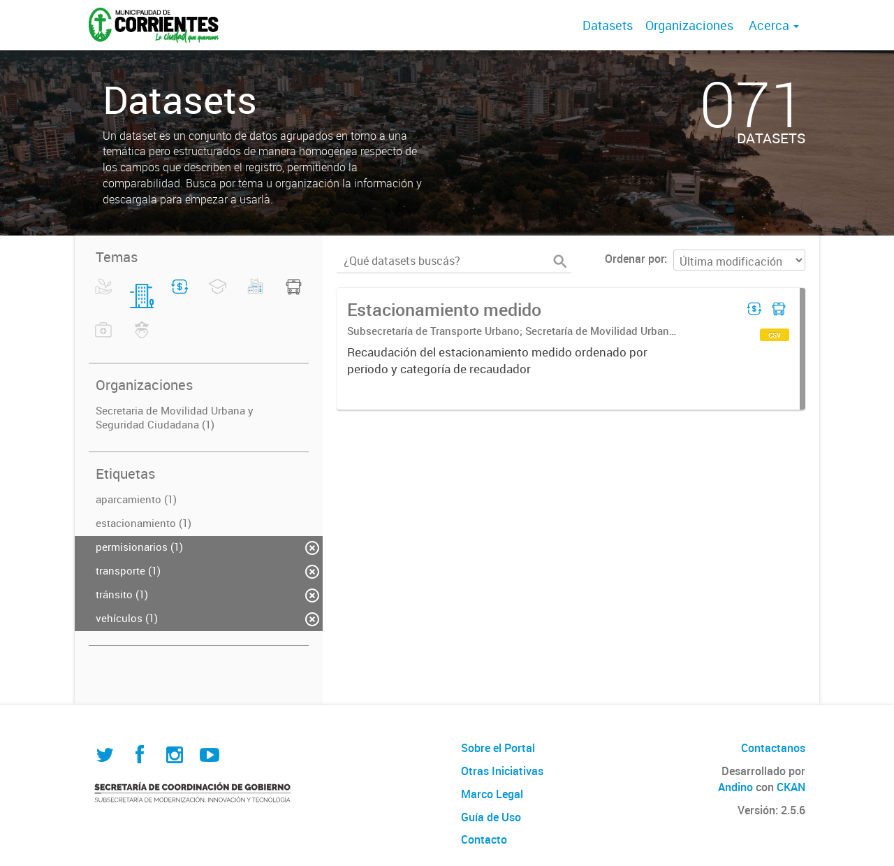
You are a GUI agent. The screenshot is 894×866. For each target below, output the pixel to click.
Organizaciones (689, 25)
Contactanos (773, 748)
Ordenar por (634, 259)
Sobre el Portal (498, 748)
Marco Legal (492, 794)
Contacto (484, 839)
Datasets (607, 25)
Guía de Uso (491, 817)
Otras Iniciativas (502, 771)
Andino (735, 787)
